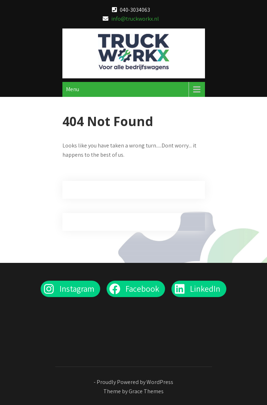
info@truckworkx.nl (135, 18)
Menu (72, 89)
